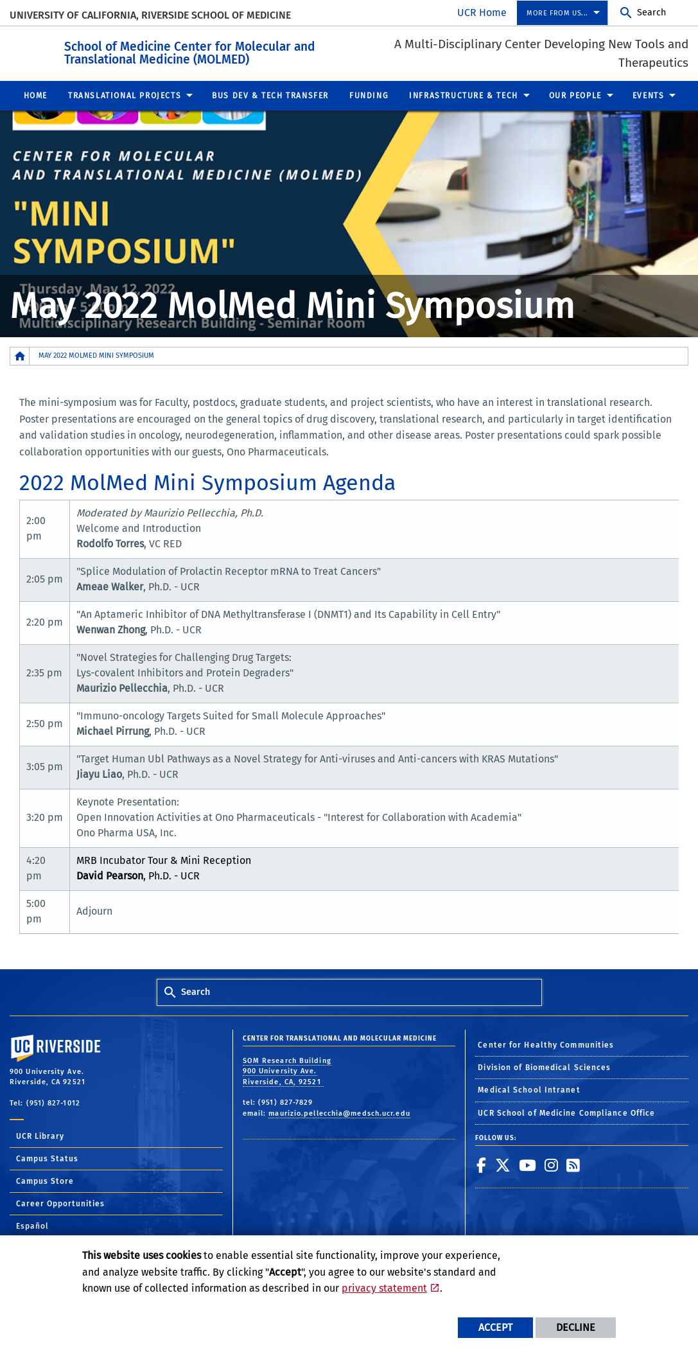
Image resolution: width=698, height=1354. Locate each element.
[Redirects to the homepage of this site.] (20, 355)
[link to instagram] (551, 1164)
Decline (575, 1327)
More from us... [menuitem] (557, 13)
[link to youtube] (528, 1164)
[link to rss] (573, 1164)
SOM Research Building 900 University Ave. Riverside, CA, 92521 (287, 1071)
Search (651, 12)
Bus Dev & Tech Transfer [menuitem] (270, 95)
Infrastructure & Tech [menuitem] (463, 95)
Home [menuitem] (36, 95)
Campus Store (45, 1180)
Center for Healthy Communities (546, 1044)
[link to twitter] (503, 1164)
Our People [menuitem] (575, 95)
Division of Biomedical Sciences (544, 1066)
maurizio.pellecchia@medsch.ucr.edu (339, 1113)
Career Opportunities (60, 1203)
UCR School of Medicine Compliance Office (566, 1112)
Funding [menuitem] (368, 95)
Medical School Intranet (529, 1089)
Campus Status (47, 1158)
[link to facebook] (481, 1164)
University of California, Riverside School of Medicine (150, 15)
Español (32, 1225)
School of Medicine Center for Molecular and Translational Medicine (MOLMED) (260, 51)
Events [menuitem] (649, 95)
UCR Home (482, 12)
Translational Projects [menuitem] (124, 95)
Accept (495, 1327)
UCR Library (40, 1135)
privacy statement (384, 1288)
